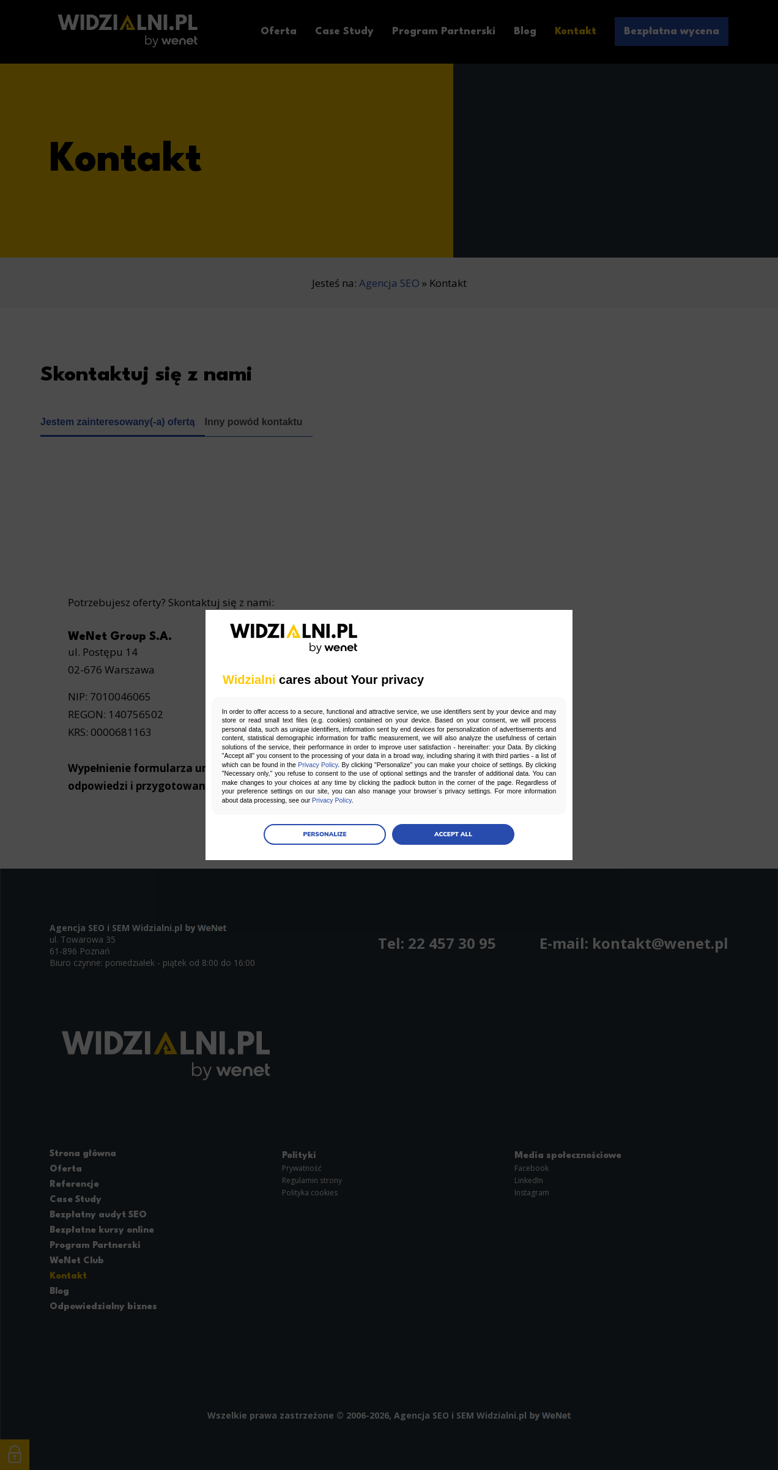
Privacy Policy (457, 764)
